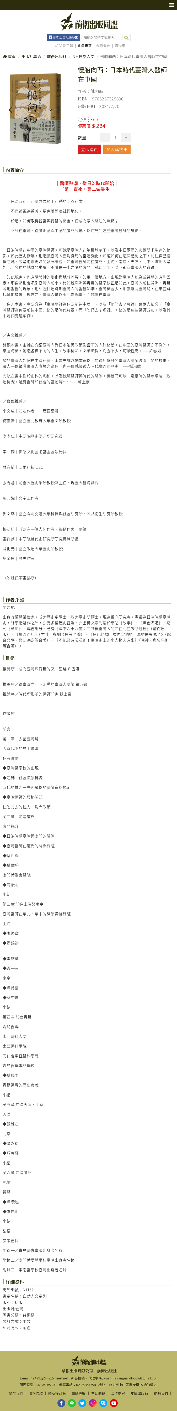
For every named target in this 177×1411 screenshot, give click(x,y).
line (72, 1403)
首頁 (12, 56)
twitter (82, 1403)
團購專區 (79, 1393)
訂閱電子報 (64, 46)
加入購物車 (116, 149)
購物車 (120, 46)
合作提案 (118, 1393)
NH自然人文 (83, 56)
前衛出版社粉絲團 (65, 37)
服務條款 (36, 1393)
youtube (114, 1403)
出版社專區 (31, 56)
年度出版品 (139, 1393)
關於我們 (16, 1393)
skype (103, 1403)
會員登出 (103, 46)
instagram (93, 1403)
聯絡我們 (161, 1393)
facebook (61, 1403)
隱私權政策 (57, 1393)
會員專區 (84, 46)
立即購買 (89, 149)
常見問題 (98, 1393)
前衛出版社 (57, 56)
